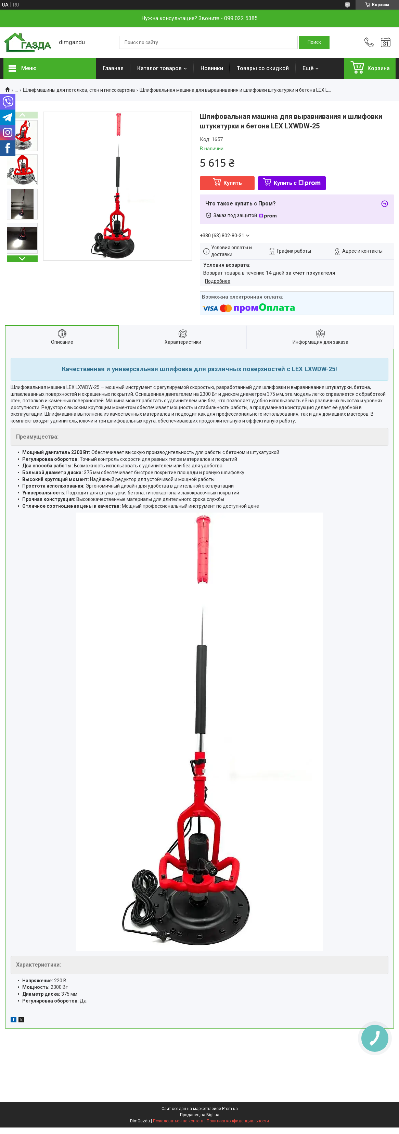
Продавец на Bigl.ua (199, 1114)
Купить (232, 183)
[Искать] (314, 42)
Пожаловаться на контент (178, 1121)
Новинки (212, 68)
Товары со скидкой (263, 68)
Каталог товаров (159, 68)
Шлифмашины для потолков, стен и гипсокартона (79, 90)
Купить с (297, 183)
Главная (113, 68)
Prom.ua (230, 1108)
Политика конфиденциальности (238, 1121)
